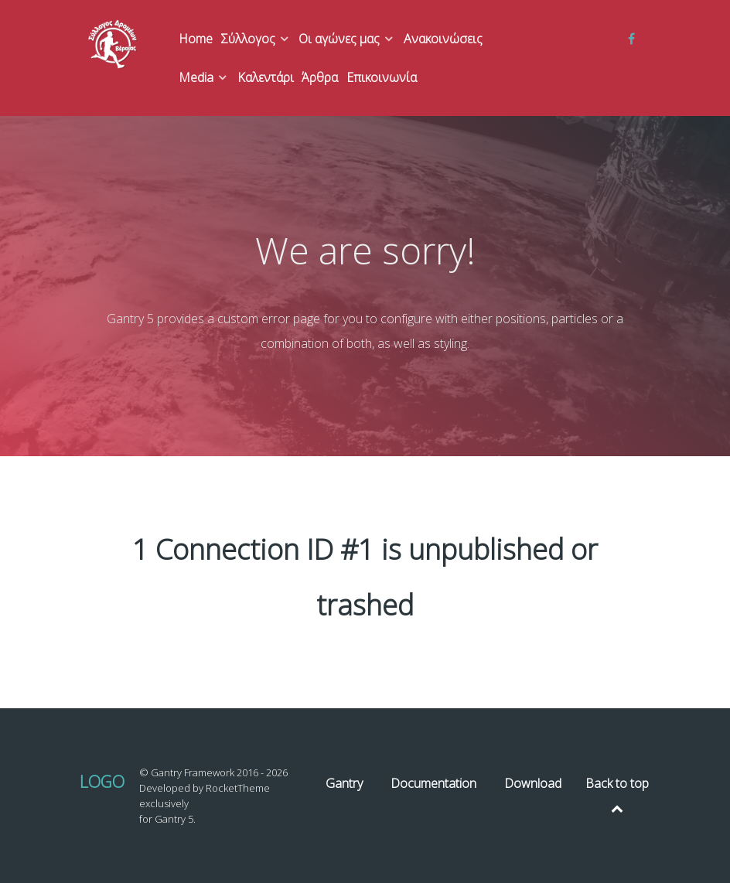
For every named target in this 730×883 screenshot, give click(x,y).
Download (532, 783)
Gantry (344, 783)
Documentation (433, 783)
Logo (102, 781)
